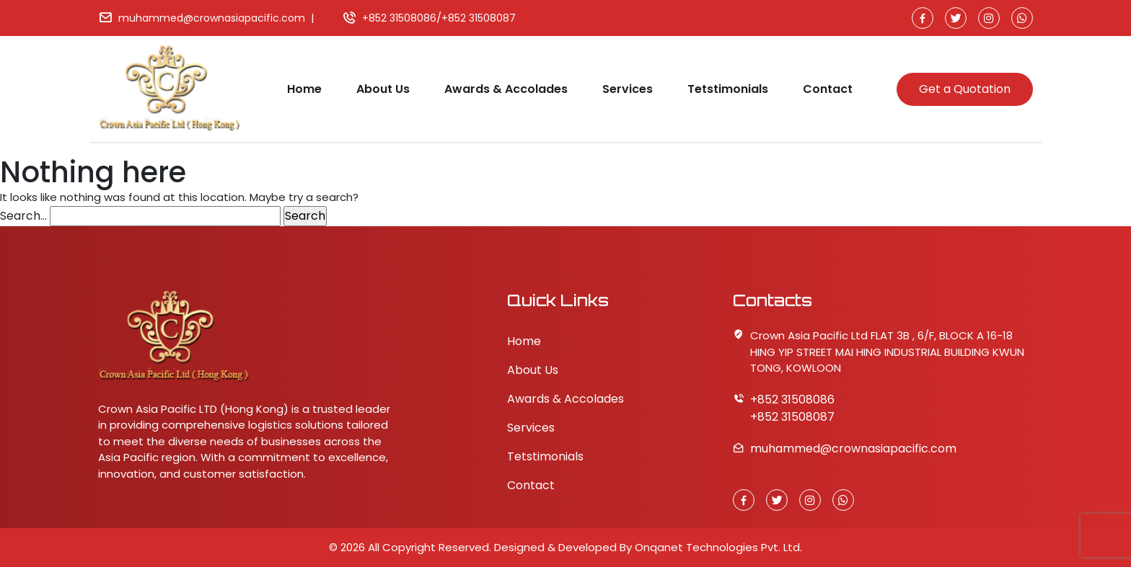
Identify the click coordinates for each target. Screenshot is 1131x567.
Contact (828, 89)
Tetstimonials (727, 89)
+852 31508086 (399, 18)
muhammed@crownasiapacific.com (211, 18)
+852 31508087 (478, 18)
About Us (383, 89)
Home (304, 89)
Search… (23, 215)
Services (627, 89)
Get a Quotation (965, 89)
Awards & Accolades (506, 89)
